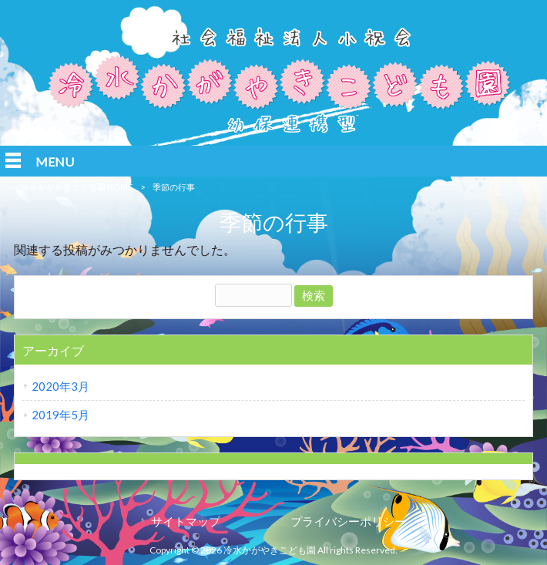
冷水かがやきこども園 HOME (77, 187)
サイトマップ (185, 521)
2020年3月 (60, 386)
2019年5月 (60, 415)
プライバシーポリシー (348, 521)
